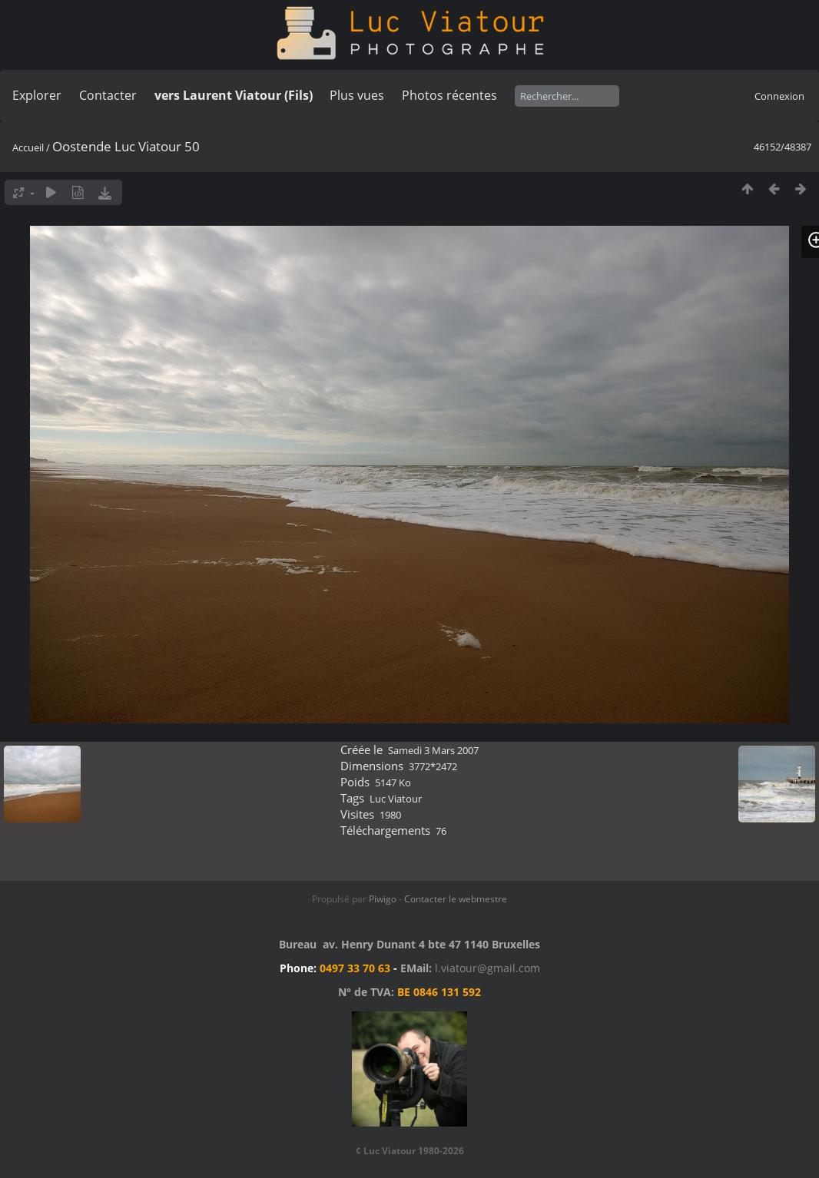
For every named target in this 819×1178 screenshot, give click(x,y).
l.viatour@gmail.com (487, 968)
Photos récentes (449, 95)
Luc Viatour (396, 799)
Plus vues (357, 95)
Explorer (36, 95)
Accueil (28, 147)
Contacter (108, 95)
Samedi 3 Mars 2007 (433, 750)
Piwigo (382, 898)
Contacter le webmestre (455, 898)
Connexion (779, 96)
